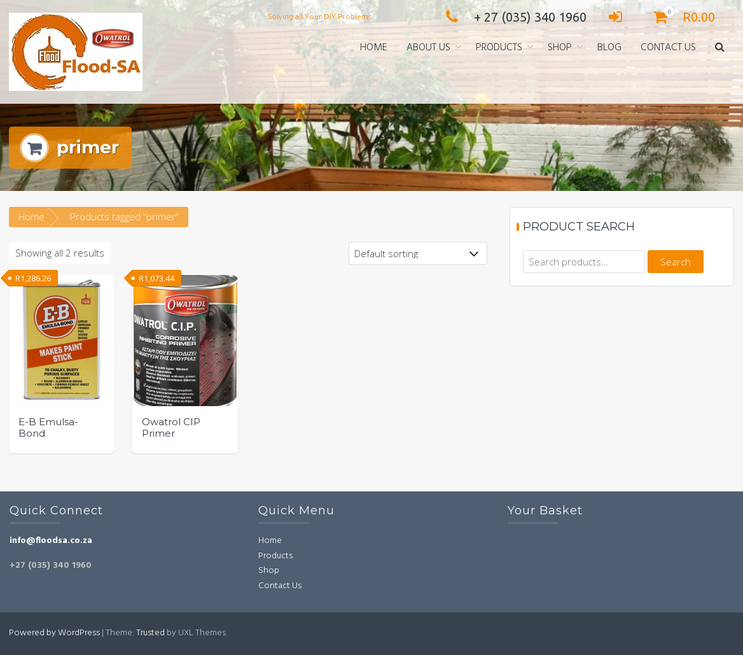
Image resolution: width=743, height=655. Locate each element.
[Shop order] (418, 253)
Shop (560, 47)
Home (373, 47)
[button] (719, 48)
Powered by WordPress (54, 633)
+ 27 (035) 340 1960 (513, 17)
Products (499, 47)
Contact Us (668, 47)
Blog (609, 47)
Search (675, 261)
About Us (428, 47)
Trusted (150, 633)
